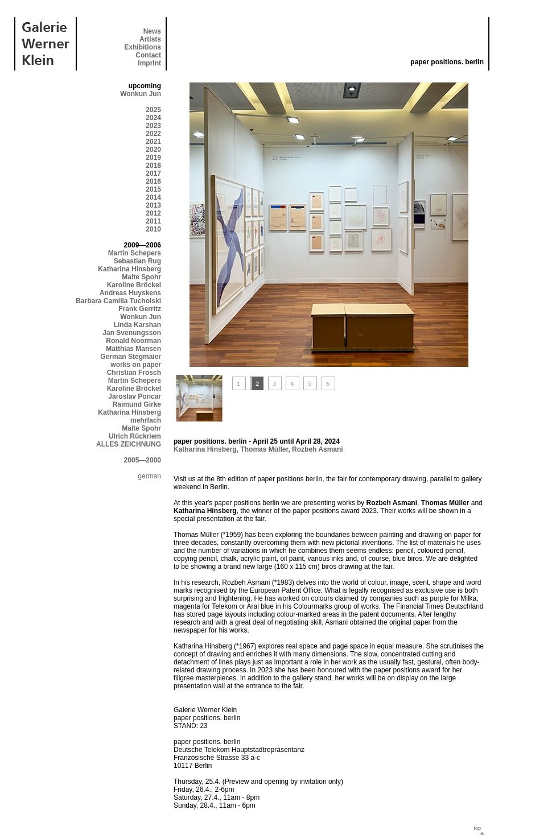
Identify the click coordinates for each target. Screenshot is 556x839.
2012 (153, 213)
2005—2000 (142, 460)
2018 (153, 166)
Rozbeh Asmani (317, 449)
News (152, 31)
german (149, 476)
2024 (153, 118)
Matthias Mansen (133, 349)
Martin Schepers (134, 253)
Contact (148, 55)
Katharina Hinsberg (129, 269)
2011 (153, 221)
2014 (153, 197)
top (477, 828)
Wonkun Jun (140, 94)
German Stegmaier (130, 357)
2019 (153, 158)
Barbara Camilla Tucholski (118, 301)
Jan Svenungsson (131, 333)
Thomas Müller (264, 449)
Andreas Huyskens (130, 293)
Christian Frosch (134, 373)
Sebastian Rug (137, 261)
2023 (153, 126)
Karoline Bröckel (134, 285)
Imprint (149, 63)
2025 (153, 110)
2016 (153, 181)
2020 (153, 150)
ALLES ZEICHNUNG (128, 444)
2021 (153, 142)
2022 (153, 134)
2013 (153, 205)
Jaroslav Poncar (134, 396)
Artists (150, 39)
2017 (153, 173)
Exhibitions (142, 47)
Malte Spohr (141, 277)
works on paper (135, 365)
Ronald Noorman (133, 341)
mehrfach (145, 420)
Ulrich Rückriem (135, 436)
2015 (153, 189)
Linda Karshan (137, 325)
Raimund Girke (137, 404)
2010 (153, 229)
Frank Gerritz (139, 309)
